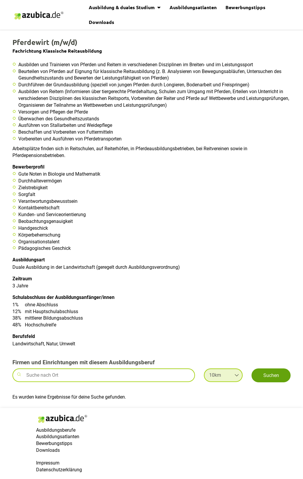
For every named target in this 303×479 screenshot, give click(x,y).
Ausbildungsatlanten (193, 7)
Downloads (101, 22)
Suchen (271, 375)
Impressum (47, 463)
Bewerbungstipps (245, 7)
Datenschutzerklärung (59, 469)
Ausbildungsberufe (55, 430)
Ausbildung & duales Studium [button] (122, 7)
